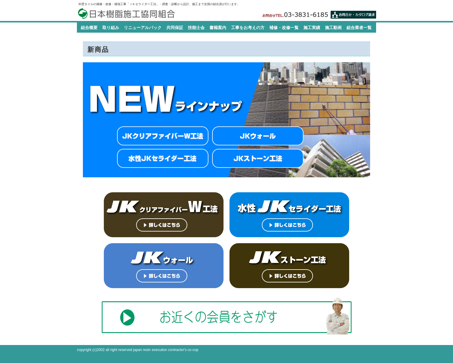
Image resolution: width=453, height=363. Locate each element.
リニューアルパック (143, 27)
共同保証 (174, 27)
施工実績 (311, 27)
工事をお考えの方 (247, 27)
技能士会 (196, 27)
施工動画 (333, 27)
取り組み (110, 27)
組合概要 (89, 27)
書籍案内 (217, 27)
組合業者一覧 (359, 27)
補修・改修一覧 (284, 27)
